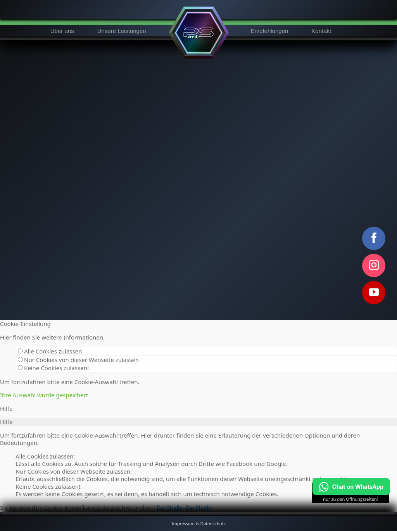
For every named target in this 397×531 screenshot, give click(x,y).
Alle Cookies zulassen (50, 351)
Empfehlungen (269, 31)
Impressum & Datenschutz (199, 523)
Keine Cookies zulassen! (53, 368)
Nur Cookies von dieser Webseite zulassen (78, 360)
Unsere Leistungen (121, 31)
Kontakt (321, 31)
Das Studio (169, 507)
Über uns (62, 31)
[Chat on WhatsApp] (351, 493)
